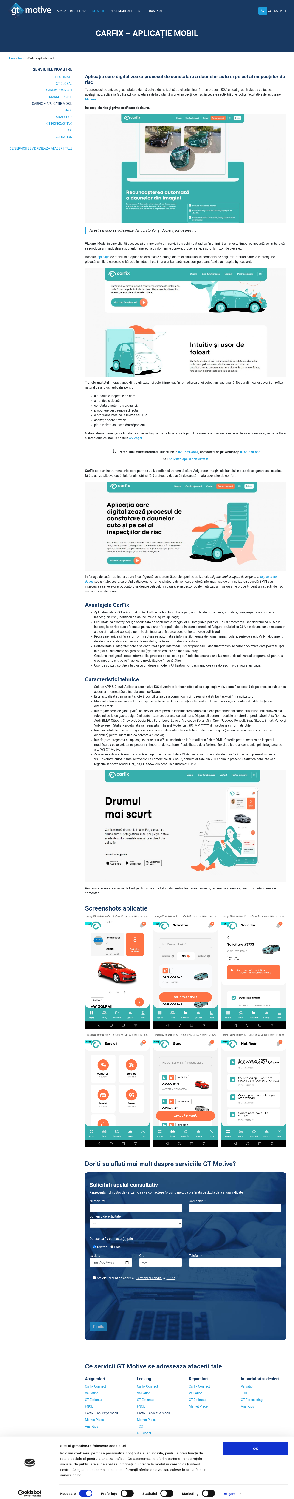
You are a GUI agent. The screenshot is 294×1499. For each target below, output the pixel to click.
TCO (69, 130)
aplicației (135, 438)
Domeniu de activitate (136, 1221)
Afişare (230, 1490)
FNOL (68, 110)
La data (111, 1260)
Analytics (64, 117)
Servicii (98, 11)
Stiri (141, 11)
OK (255, 1445)
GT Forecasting (59, 123)
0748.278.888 (250, 452)
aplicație (103, 257)
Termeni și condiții (149, 1278)
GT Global (64, 83)
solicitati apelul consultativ (188, 459)
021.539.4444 (277, 10)
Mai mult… (92, 99)
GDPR (170, 1278)
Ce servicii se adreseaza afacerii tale (41, 148)
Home (11, 58)
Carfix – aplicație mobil (52, 103)
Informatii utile (122, 11)
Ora (160, 1260)
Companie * (235, 1205)
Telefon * (235, 1260)
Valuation (63, 137)
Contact (155, 11)
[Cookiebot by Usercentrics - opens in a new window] (30, 1490)
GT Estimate (62, 77)
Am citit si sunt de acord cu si (132, 1278)
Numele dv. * (136, 1205)
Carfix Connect (59, 90)
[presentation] (108, 1298)
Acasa (61, 11)
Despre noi (78, 11)
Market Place (60, 97)
